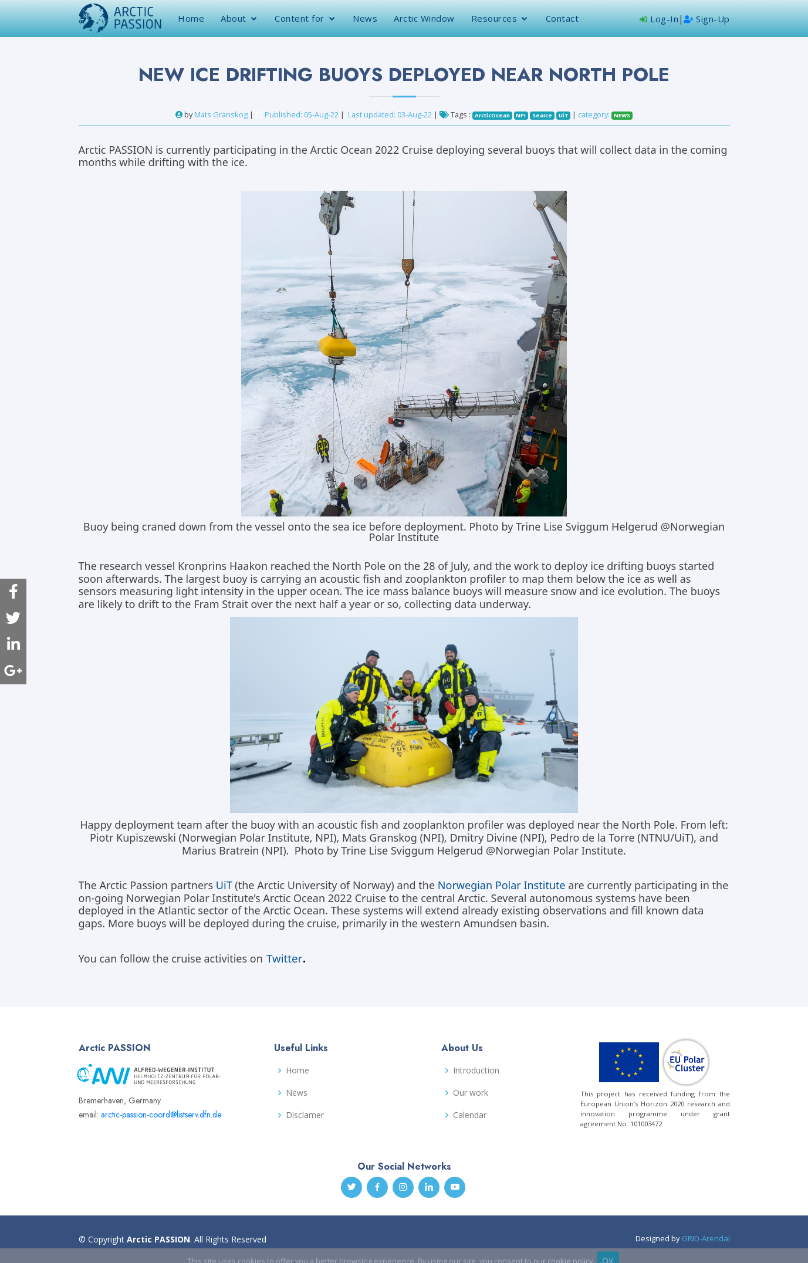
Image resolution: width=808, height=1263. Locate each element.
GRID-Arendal (706, 1238)
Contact (562, 18)
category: (605, 114)
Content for (299, 18)
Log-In (659, 19)
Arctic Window (424, 18)
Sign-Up (707, 19)
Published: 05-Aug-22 (302, 114)
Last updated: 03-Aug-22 (391, 114)
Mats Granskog (221, 114)
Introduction (476, 1070)
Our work (470, 1093)
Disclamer (305, 1115)
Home (191, 18)
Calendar (469, 1115)
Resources (494, 18)
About (233, 18)
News (365, 18)
